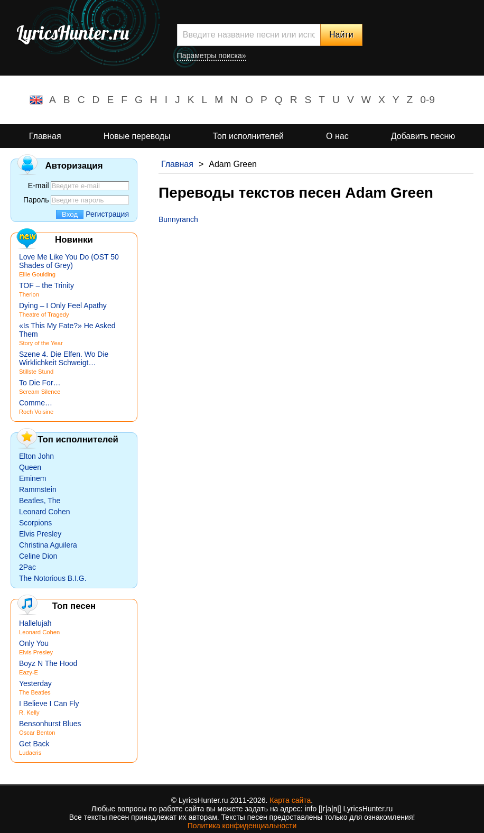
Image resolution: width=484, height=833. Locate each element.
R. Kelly (29, 712)
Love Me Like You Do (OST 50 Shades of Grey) (69, 261)
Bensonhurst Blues (50, 723)
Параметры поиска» (211, 55)
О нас (337, 136)
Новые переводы (137, 136)
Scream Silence (39, 391)
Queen (30, 467)
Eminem (32, 478)
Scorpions (35, 523)
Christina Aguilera (48, 545)
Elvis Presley (40, 534)
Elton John (36, 456)
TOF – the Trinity (46, 285)
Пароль (36, 200)
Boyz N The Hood (48, 663)
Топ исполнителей (248, 136)
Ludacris (30, 752)
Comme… (35, 403)
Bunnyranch (178, 219)
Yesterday (35, 683)
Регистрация (107, 214)
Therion (29, 294)
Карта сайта (290, 800)
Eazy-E (28, 672)
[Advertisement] (316, 303)
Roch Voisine (36, 412)
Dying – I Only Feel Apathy (63, 305)
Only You (34, 643)
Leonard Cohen (44, 511)
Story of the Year (41, 343)
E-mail (38, 185)
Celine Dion (38, 556)
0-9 (427, 99)
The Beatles (35, 692)
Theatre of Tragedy (44, 314)
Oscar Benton (37, 732)
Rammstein (38, 489)
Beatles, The (39, 500)
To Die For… (40, 382)
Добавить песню (423, 136)
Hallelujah (35, 623)
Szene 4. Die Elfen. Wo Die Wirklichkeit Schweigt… (63, 358)
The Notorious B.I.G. (53, 578)
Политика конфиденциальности (242, 825)
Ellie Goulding (37, 274)
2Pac (27, 567)
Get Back (34, 743)
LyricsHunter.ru (72, 32)
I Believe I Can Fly (49, 703)
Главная (45, 136)
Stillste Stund (36, 371)
